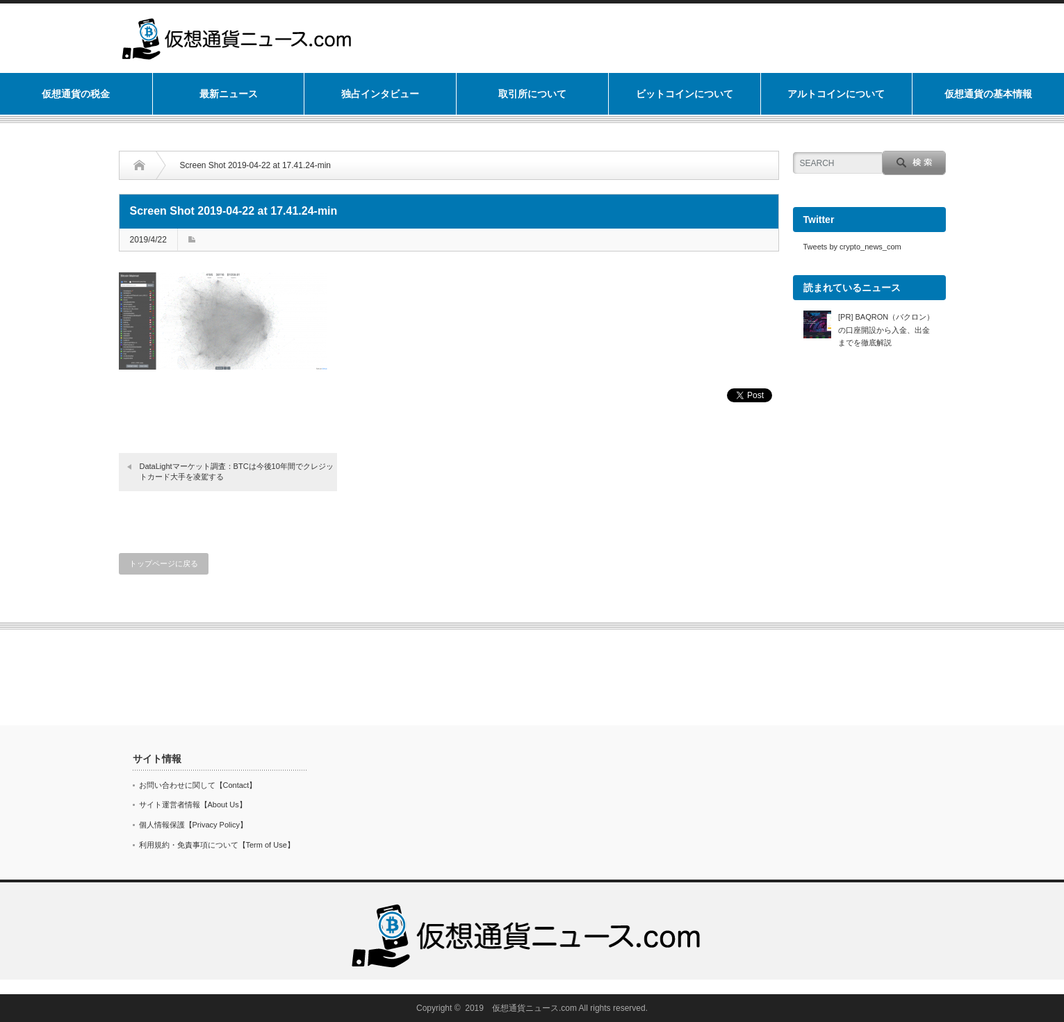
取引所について (532, 93)
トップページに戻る (163, 563)
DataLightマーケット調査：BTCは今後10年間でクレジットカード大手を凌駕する (237, 471)
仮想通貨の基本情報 (988, 93)
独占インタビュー (380, 93)
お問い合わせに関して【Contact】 (198, 785)
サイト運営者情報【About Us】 (193, 804)
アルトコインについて (836, 93)
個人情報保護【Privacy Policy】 (193, 825)
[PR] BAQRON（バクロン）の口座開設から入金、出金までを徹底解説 (886, 330)
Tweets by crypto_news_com (852, 246)
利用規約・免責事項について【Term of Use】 (217, 845)
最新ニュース (228, 93)
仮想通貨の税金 (76, 93)
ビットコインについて (684, 93)
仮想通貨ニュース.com (534, 1008)
